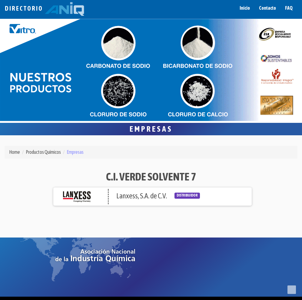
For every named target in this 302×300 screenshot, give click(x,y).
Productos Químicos (43, 152)
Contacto (267, 8)
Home (14, 152)
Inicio (245, 8)
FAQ (289, 8)
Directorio (44, 8)
